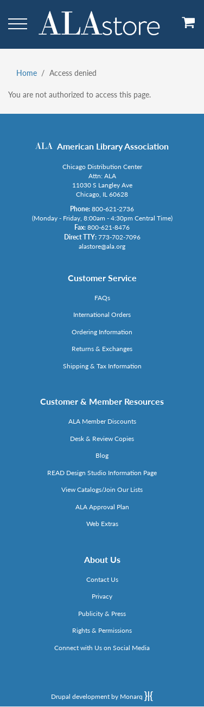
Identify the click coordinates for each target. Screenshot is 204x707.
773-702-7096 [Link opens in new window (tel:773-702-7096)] (119, 237)
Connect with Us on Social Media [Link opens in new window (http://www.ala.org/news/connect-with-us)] (102, 648)
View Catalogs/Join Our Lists (102, 489)
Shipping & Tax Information (102, 366)
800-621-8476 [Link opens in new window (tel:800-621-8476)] (108, 227)
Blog (102, 455)
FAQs (102, 298)
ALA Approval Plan (102, 507)
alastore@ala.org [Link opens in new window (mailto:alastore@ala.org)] (102, 246)
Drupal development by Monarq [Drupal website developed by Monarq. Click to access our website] (102, 696)
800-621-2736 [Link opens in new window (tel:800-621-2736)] (113, 209)
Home (26, 72)
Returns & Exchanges (102, 349)
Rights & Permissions (102, 630)
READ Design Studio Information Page (102, 473)
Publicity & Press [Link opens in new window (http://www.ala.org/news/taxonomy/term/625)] (102, 613)
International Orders (102, 314)
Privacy (102, 596)
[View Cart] (189, 26)
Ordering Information (102, 332)
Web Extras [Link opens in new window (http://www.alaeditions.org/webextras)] (102, 524)
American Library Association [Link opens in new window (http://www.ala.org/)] (113, 146)
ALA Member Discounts (102, 421)
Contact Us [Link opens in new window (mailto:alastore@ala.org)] (102, 579)
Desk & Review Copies (102, 438)
